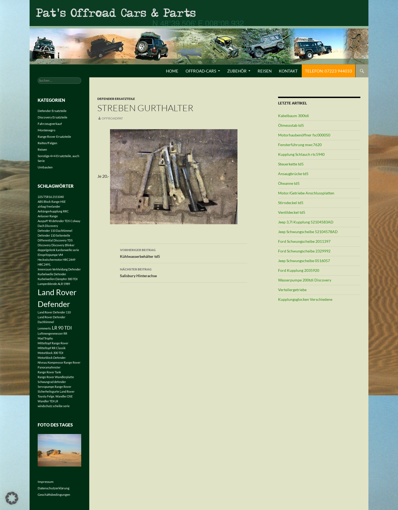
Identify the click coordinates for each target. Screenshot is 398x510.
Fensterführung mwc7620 (300, 144)
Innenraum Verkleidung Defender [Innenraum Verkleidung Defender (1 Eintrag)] (59, 269)
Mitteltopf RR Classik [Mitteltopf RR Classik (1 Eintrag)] (52, 348)
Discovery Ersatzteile (52, 117)
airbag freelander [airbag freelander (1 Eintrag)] (49, 206)
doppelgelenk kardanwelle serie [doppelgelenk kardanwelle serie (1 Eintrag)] (58, 250)
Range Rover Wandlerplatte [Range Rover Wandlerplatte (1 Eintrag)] (56, 377)
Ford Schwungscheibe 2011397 (304, 241)
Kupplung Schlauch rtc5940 (301, 154)
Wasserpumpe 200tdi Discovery (304, 280)
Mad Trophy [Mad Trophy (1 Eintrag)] (45, 338)
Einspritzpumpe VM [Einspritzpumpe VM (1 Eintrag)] (50, 254)
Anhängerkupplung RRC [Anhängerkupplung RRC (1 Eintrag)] (53, 211)
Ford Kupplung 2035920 (298, 270)
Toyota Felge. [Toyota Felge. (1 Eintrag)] (46, 396)
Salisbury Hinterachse (183, 272)
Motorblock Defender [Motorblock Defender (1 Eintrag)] (52, 357)
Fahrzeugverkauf (50, 124)
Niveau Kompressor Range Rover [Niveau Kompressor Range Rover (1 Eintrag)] (59, 362)
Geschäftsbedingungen (54, 495)
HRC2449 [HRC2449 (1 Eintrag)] (69, 259)
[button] (12, 498)
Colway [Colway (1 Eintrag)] (75, 221)
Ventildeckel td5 (291, 212)
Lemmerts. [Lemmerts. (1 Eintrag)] (44, 328)
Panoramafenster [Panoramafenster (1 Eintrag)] (49, 367)
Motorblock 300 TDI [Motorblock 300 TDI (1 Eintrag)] (50, 353)
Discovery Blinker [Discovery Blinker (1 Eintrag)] (62, 245)
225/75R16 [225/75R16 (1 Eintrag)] (45, 196)
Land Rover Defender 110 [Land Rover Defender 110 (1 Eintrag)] (54, 312)
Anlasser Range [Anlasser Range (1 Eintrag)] (48, 216)
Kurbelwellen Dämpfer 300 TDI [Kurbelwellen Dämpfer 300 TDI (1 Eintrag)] (57, 279)
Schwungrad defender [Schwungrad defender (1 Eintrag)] (52, 382)
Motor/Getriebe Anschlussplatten (306, 193)
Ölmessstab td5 (291, 125)
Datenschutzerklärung (53, 488)
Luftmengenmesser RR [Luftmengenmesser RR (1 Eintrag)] (52, 333)
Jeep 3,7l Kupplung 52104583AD (305, 222)
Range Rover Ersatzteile (54, 137)
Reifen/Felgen (47, 143)
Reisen (265, 70)
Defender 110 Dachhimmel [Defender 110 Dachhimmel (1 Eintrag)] (55, 230)
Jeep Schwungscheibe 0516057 (304, 260)
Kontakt (288, 70)
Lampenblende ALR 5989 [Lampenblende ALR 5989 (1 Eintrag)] (54, 283)
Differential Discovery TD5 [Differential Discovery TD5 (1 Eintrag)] (55, 240)
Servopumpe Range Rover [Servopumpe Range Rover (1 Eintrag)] (54, 386)
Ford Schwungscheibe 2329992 (304, 251)
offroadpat (112, 118)
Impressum (46, 482)
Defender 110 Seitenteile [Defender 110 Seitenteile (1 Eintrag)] (54, 235)
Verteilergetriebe (292, 289)
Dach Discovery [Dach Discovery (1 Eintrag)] (48, 225)
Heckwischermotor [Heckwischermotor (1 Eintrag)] (50, 259)
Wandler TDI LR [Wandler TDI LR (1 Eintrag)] (48, 401)
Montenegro (46, 130)
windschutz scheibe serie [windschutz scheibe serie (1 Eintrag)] (54, 406)
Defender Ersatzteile (116, 99)
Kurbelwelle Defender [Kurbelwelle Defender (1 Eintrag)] (52, 274)
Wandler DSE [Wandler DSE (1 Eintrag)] (64, 396)
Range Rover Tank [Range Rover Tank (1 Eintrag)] (49, 372)
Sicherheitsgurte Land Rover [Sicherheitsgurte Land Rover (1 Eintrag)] (56, 391)
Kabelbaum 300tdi (293, 115)
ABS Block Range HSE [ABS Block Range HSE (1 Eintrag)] (52, 201)
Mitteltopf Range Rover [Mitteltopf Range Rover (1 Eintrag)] (53, 343)
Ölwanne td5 (289, 183)
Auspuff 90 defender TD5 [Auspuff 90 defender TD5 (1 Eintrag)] (54, 221)
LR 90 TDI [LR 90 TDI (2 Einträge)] (62, 328)
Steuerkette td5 (291, 164)
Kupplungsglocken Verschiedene (305, 299)
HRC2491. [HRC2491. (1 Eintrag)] (44, 264)
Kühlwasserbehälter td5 (183, 253)
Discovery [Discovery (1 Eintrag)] (44, 245)
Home (172, 70)
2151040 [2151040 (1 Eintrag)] (58, 196)
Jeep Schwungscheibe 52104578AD (308, 231)
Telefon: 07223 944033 (328, 70)
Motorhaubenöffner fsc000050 (304, 135)
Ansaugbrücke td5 (293, 173)
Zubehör (237, 70)
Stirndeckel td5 (290, 202)
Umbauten (45, 167)
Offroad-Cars (201, 70)
